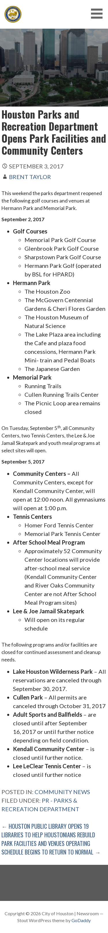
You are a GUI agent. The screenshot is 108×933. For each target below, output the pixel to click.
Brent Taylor (30, 176)
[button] (99, 13)
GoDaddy (81, 920)
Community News (62, 791)
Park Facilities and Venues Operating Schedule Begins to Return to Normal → (51, 847)
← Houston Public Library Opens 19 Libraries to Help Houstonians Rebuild (48, 830)
